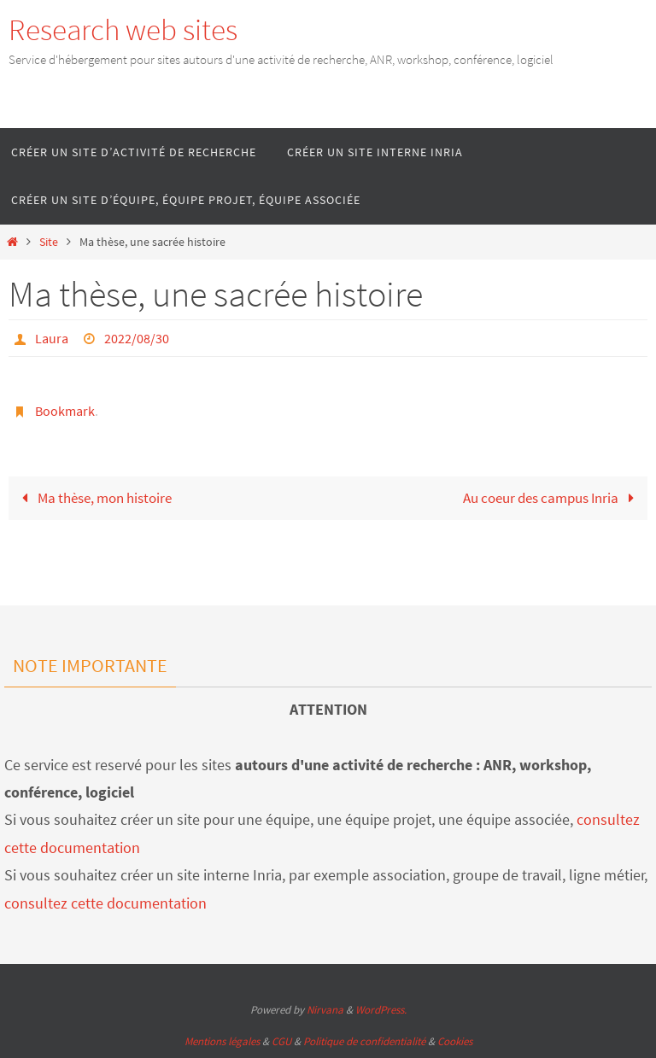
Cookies (454, 1041)
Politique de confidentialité (364, 1041)
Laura (51, 338)
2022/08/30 (136, 338)
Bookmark (65, 410)
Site (48, 242)
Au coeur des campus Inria (552, 497)
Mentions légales (222, 1041)
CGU (281, 1041)
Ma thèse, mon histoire (93, 497)
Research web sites (123, 30)
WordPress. (381, 1009)
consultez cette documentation (105, 903)
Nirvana (325, 1009)
